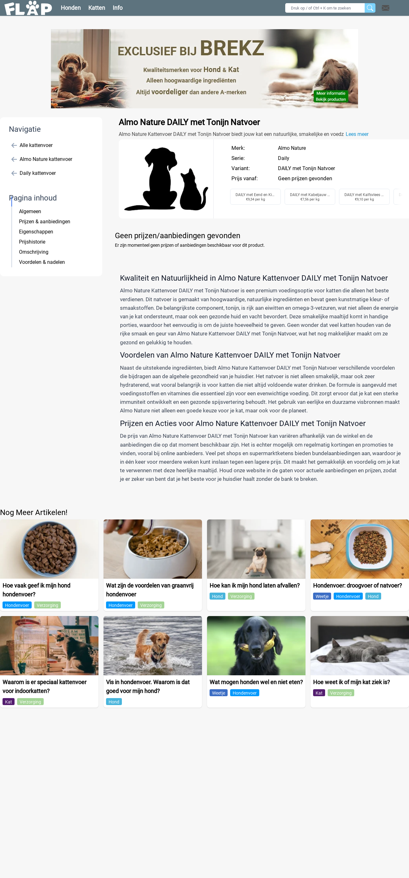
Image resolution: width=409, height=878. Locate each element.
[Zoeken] (370, 8)
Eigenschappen (36, 232)
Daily (283, 158)
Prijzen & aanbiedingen (44, 222)
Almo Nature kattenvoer (41, 159)
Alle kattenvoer (32, 145)
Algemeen (30, 211)
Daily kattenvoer (33, 173)
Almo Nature (292, 148)
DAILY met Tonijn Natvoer (306, 168)
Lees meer (357, 134)
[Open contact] (385, 8)
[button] (394, 8)
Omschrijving (33, 252)
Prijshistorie (32, 242)
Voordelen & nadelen (42, 262)
